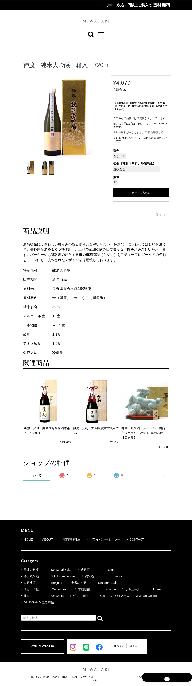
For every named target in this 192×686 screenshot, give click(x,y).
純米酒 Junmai (103, 576)
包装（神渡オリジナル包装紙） (134, 163)
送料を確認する (154, 132)
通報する (161, 214)
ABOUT (46, 539)
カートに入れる (141, 192)
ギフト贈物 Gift (89, 596)
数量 (116, 177)
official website (42, 646)
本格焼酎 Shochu (97, 589)
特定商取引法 (69, 539)
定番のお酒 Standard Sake (94, 583)
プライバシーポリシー (103, 539)
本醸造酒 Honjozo (43, 583)
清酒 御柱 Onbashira (46, 589)
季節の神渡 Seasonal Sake (47, 569)
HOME (27, 539)
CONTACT (135, 539)
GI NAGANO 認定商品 (39, 602)
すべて (36, 475)
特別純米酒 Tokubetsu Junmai (50, 576)
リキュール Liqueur (144, 589)
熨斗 (116, 150)
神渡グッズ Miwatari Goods (135, 596)
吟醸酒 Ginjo (98, 569)
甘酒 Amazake (44, 596)
